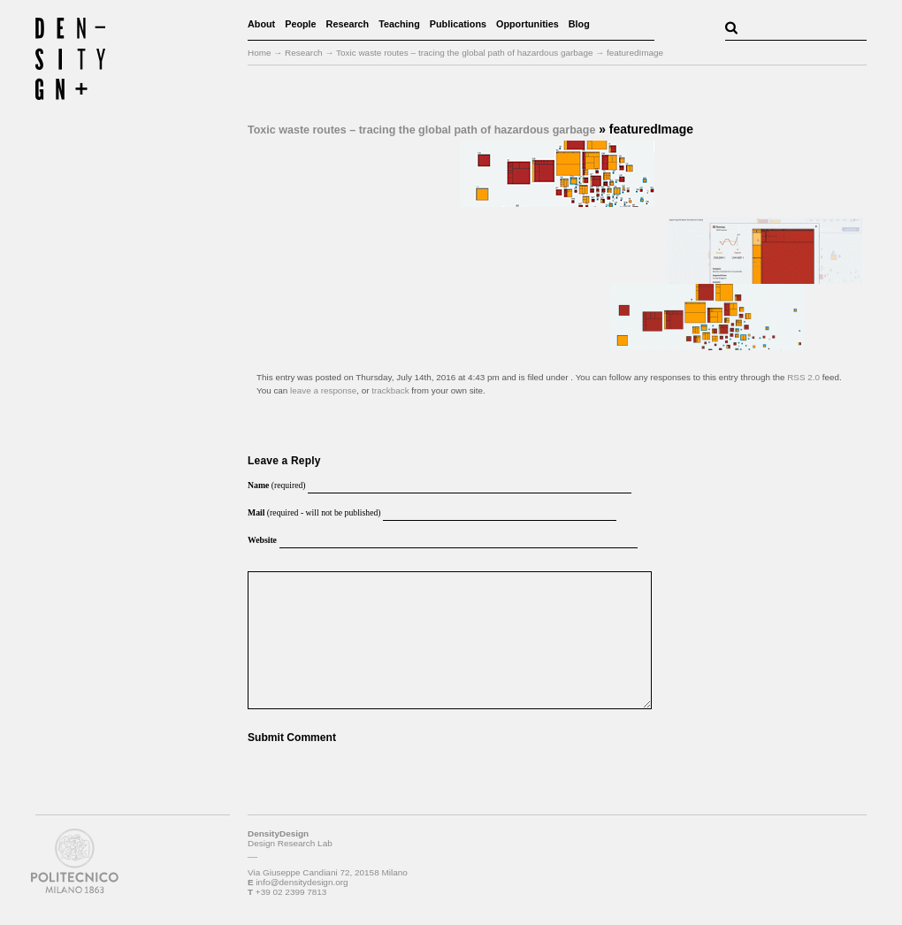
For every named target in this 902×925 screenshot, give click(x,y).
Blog (579, 24)
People (300, 24)
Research (348, 24)
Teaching (399, 24)
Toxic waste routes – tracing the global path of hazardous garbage (421, 130)
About (261, 24)
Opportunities (527, 24)
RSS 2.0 (803, 377)
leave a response (323, 390)
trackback (390, 390)
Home (259, 52)
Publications (458, 24)
